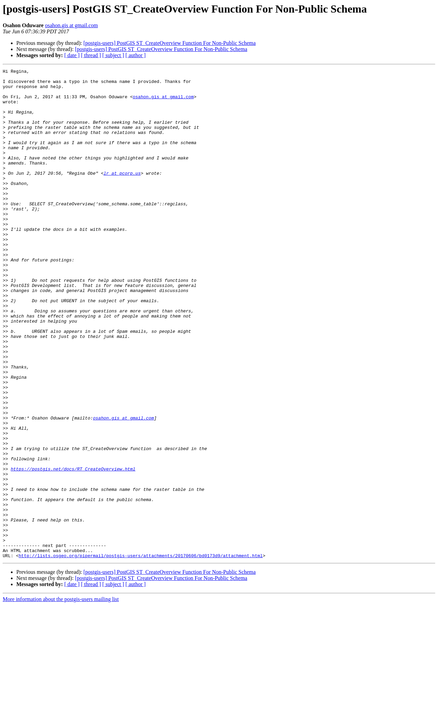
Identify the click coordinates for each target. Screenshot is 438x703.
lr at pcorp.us (121, 194)
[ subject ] (113, 55)
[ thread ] (91, 55)
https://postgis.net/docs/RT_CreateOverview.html (73, 549)
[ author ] (135, 55)
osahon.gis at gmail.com (71, 25)
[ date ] (72, 55)
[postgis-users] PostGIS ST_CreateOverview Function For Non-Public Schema (169, 43)
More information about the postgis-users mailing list (61, 697)
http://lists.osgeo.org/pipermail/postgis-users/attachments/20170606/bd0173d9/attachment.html (141, 653)
